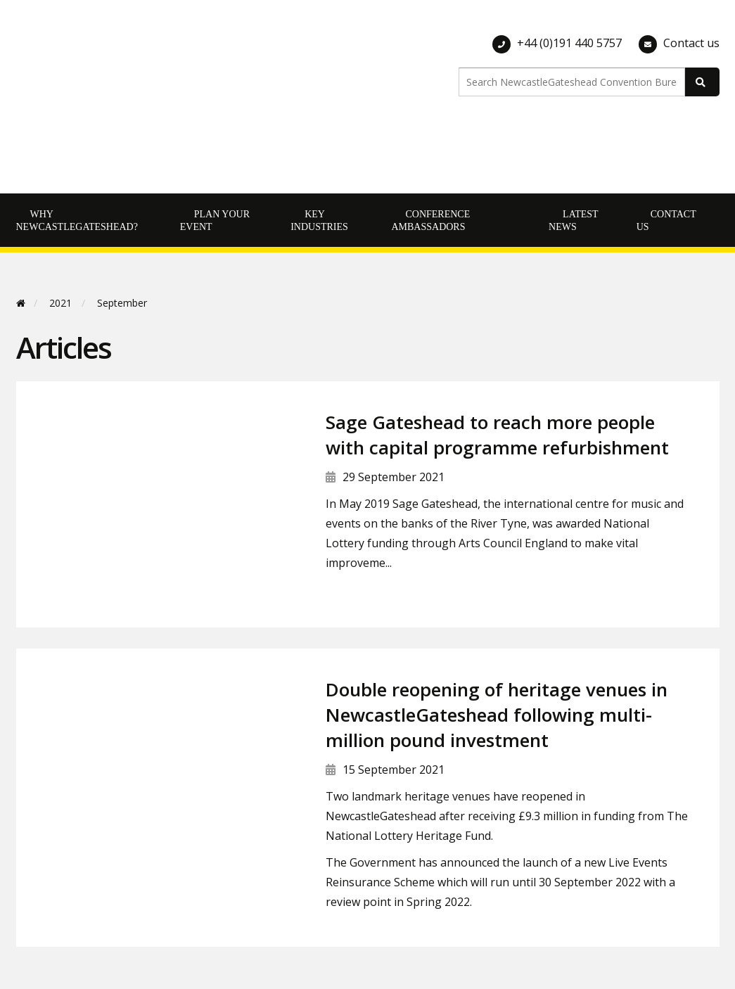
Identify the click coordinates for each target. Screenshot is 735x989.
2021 (60, 303)
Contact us (691, 43)
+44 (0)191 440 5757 (569, 43)
